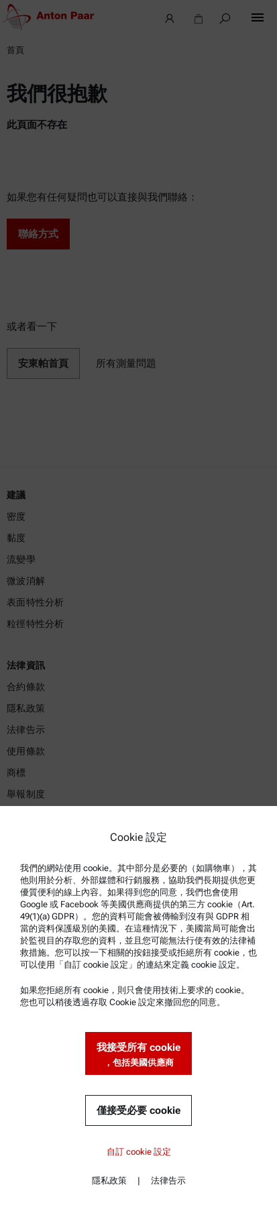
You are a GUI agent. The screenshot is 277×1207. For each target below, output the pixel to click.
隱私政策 (109, 1180)
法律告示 (168, 1180)
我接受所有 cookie (138, 1055)
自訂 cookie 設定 (139, 1152)
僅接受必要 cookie (138, 1110)
